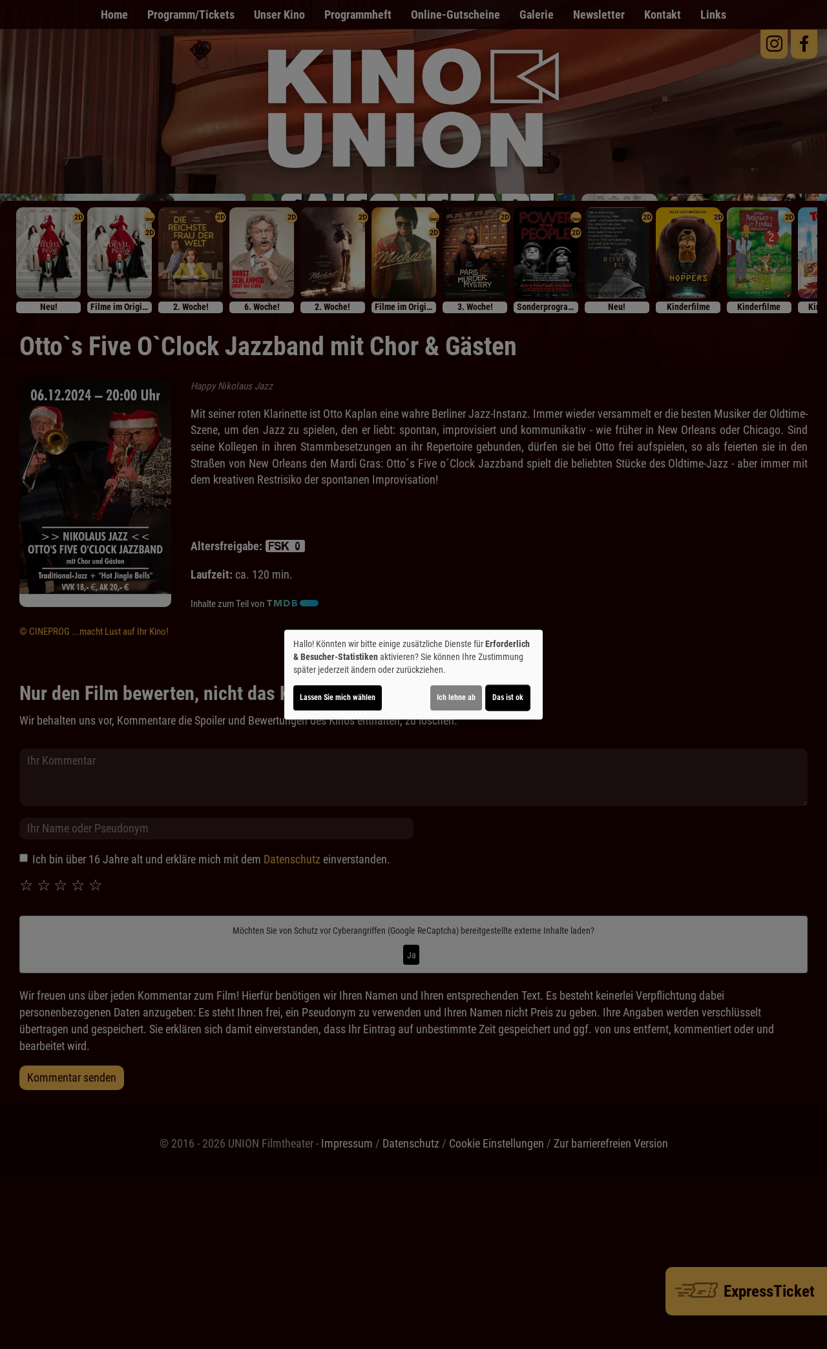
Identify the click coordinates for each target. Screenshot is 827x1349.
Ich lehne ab (456, 697)
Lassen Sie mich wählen (337, 697)
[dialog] (413, 675)
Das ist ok (507, 697)
